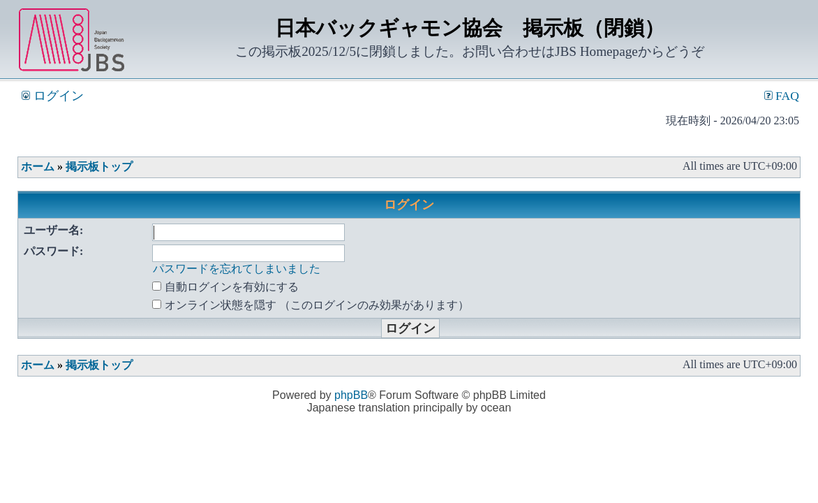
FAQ (781, 96)
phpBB (351, 395)
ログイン (52, 96)
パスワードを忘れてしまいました (236, 269)
